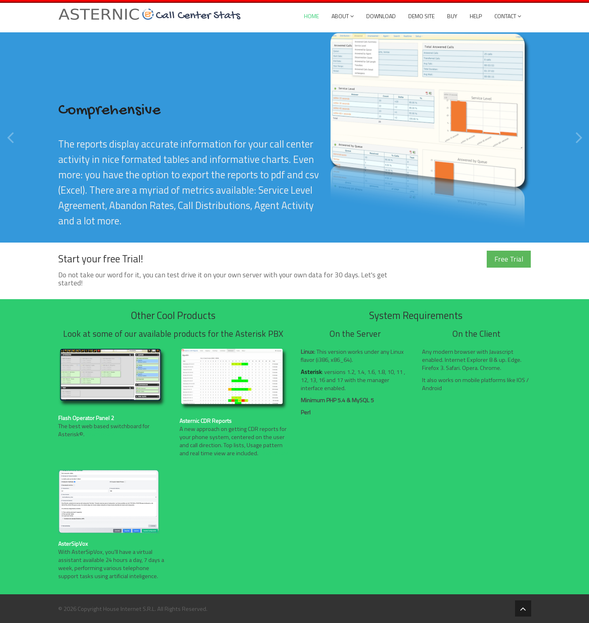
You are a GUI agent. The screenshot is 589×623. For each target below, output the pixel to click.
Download (381, 16)
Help (476, 16)
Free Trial (508, 258)
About (342, 16)
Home (311, 16)
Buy (452, 16)
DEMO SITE (421, 16)
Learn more (100, 434)
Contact (507, 16)
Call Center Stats (198, 14)
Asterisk (311, 371)
